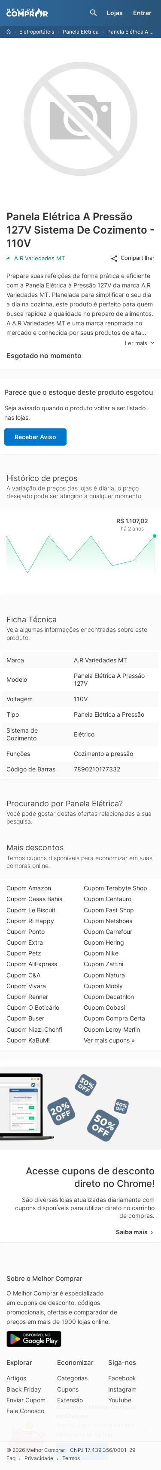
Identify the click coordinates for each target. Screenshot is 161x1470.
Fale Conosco (25, 1410)
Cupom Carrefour (108, 931)
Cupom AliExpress (31, 964)
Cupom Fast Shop (109, 910)
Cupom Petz (23, 953)
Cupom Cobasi (104, 1007)
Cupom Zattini (103, 964)
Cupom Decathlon (109, 996)
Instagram (122, 1389)
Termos (71, 1458)
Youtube (119, 1400)
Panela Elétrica (81, 31)
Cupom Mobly (103, 985)
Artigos (16, 1378)
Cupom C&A (23, 975)
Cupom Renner (27, 996)
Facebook (122, 1378)
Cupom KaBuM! (28, 1040)
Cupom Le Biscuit (30, 910)
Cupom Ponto (25, 931)
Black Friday (23, 1389)
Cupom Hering (104, 942)
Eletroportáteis (36, 31)
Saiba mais (135, 1232)
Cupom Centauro (107, 898)
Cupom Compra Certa (114, 1018)
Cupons (68, 1389)
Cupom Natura (104, 975)
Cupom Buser (25, 1018)
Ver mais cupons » (109, 1040)
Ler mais (140, 343)
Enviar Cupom (26, 1400)
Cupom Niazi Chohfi (34, 1029)
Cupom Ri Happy (30, 920)
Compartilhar (132, 258)
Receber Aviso (35, 436)
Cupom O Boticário (32, 1007)
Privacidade (38, 1458)
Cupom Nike (101, 953)
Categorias (72, 1378)
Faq (10, 1458)
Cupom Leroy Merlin (112, 1029)
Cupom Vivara (26, 985)
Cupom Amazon (28, 888)
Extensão (70, 1400)
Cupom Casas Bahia (34, 898)
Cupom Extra (24, 942)
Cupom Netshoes (108, 920)
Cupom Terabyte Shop (115, 888)
